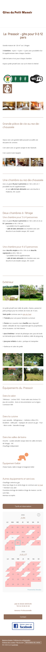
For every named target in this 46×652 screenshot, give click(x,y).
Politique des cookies (8, 642)
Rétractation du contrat (32, 642)
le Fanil (40, 485)
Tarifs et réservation (23, 506)
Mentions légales (7, 640)
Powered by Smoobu (34, 590)
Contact (23, 617)
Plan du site (19, 642)
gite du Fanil (27, 314)
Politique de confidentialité (22, 640)
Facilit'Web (14, 645)
